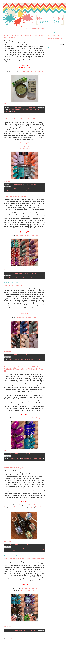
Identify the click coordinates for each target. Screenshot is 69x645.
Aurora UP (10, 458)
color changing (12, 277)
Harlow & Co (27, 505)
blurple (18, 458)
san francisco (35, 189)
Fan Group (32, 418)
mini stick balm (35, 109)
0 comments (32, 355)
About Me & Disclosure (38, 28)
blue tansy (28, 109)
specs (30, 359)
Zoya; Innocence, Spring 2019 (13, 285)
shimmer (26, 359)
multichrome (38, 549)
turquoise (6, 460)
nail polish (27, 277)
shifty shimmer (39, 458)
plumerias (33, 277)
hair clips (22, 277)
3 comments (33, 273)
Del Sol (18, 277)
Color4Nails (11, 507)
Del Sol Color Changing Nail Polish (15, 196)
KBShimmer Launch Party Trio (14, 468)
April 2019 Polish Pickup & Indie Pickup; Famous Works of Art (24, 558)
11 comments (32, 453)
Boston (21, 189)
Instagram (40, 71)
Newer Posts (7, 636)
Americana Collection (13, 189)
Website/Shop (25, 71)
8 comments (33, 184)
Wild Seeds (14, 111)
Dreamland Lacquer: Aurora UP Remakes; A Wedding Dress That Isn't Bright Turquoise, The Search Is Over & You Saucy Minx (23, 369)
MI (30, 189)
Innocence (17, 359)
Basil (18, 109)
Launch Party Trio (24, 549)
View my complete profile (55, 38)
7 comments (33, 544)
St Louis (9, 190)
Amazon (18, 507)
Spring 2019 (35, 359)
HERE (42, 307)
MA (28, 189)
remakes (34, 458)
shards (22, 359)
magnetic (32, 549)
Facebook (33, 71)
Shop (15, 147)
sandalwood (7, 111)
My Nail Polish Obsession (16, 107)
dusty (13, 359)
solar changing (39, 277)
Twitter (35, 317)
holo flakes (11, 549)
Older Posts (41, 636)
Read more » (7, 103)
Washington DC (23, 190)
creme (9, 359)
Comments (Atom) (16, 639)
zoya (39, 359)
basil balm (22, 109)
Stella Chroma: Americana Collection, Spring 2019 (20, 119)
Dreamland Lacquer (26, 458)
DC (26, 189)
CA (24, 189)
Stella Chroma (15, 190)
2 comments (32, 107)
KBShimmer (17, 549)
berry (15, 458)
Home (26, 28)
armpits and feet (12, 109)
